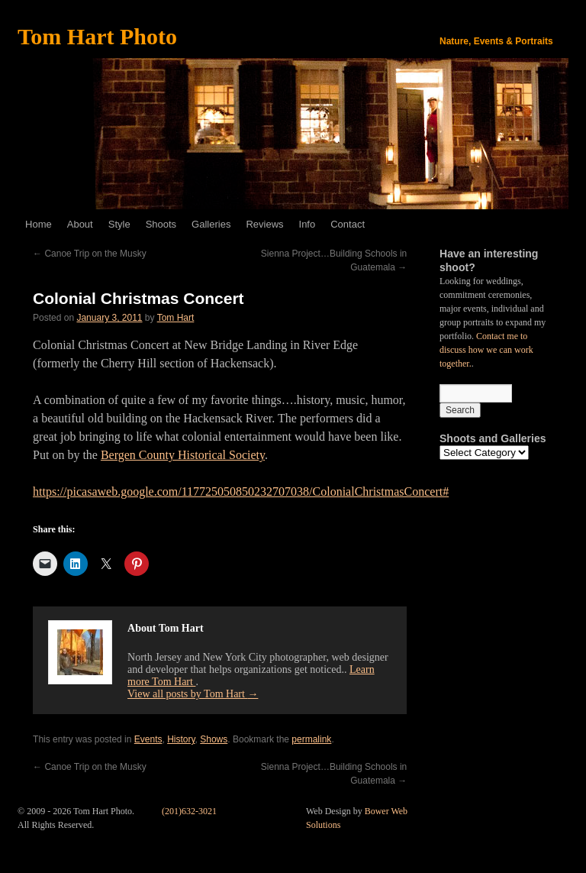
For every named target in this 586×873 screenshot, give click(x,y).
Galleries (211, 224)
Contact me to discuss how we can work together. (486, 350)
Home (38, 224)
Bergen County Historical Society (183, 454)
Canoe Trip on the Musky (89, 253)
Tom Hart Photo (97, 36)
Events (148, 739)
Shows (213, 739)
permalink (311, 739)
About (80, 224)
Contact (347, 224)
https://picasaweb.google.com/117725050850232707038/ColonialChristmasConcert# (241, 491)
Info (307, 224)
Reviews (264, 224)
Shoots (161, 224)
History (181, 739)
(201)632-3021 (189, 811)
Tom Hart (176, 317)
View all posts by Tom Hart (192, 694)
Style (119, 224)
